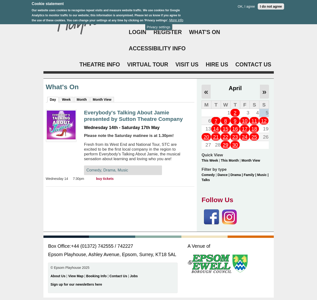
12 (264, 121)
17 (244, 128)
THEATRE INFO (99, 64)
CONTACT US (253, 64)
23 (235, 137)
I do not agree (271, 4)
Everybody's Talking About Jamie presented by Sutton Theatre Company (133, 116)
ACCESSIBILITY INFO (157, 48)
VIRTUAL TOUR (147, 64)
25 (254, 137)
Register (168, 32)
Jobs (134, 276)
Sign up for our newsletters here (76, 284)
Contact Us (118, 276)
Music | (263, 175)
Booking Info (96, 276)
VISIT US (186, 64)
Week (66, 99)
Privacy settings (158, 25)
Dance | (224, 175)
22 (225, 137)
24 (244, 137)
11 (254, 121)
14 (216, 128)
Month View (102, 99)
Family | (250, 175)
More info (176, 18)
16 (235, 128)
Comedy (208, 175)
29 (225, 144)
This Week (210, 160)
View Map (76, 276)
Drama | (237, 175)
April (235, 88)
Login (137, 32)
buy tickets (105, 179)
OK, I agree (246, 4)
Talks (206, 180)
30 (235, 144)
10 (244, 121)
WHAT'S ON (204, 32)
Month (82, 99)
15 (225, 128)
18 (254, 128)
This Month (230, 160)
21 (216, 137)
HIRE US (217, 64)
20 (206, 137)
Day (54, 99)
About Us (58, 276)
